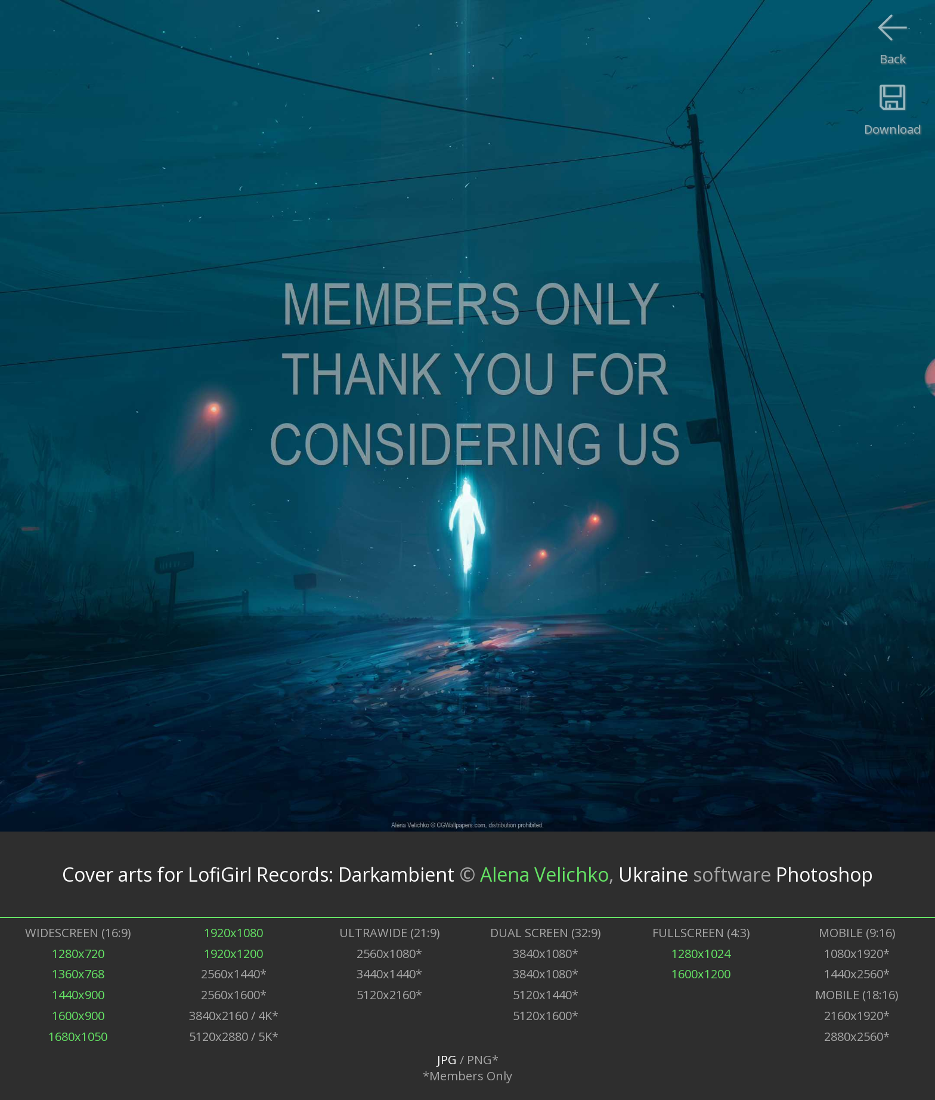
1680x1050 (77, 1036)
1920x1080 (233, 933)
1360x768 (78, 974)
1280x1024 (700, 953)
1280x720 (78, 953)
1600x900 (78, 1016)
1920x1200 (233, 953)
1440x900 (78, 995)
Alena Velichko (544, 874)
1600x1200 (700, 974)
